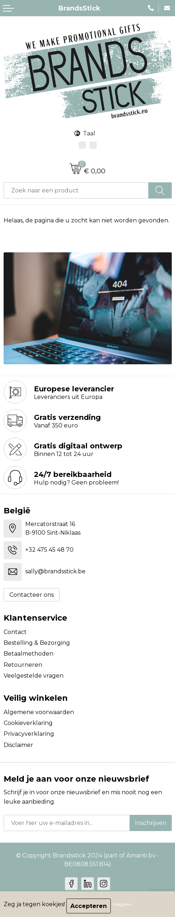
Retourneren (23, 664)
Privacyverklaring (29, 733)
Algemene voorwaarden (39, 712)
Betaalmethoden (28, 653)
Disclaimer (18, 745)
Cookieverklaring (28, 723)
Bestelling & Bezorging (37, 642)
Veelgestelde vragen (34, 675)
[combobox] (76, 190)
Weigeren (122, 904)
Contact (15, 632)
